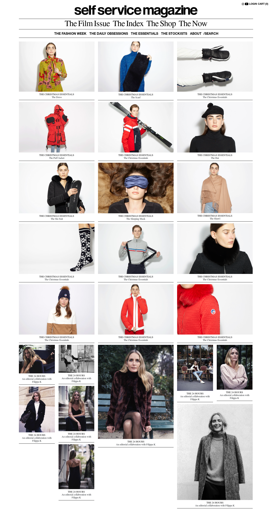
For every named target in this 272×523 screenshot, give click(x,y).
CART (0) (263, 4)
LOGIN (253, 4)
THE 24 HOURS (195, 394)
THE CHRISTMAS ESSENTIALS (56, 95)
